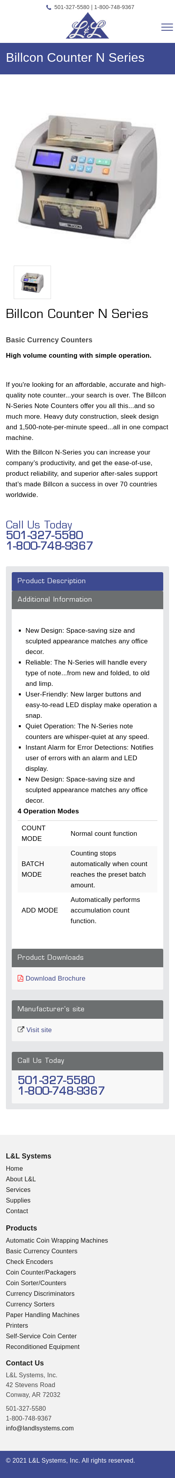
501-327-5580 (71, 7)
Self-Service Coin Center (41, 1336)
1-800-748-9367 (114, 7)
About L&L (21, 1179)
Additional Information (55, 600)
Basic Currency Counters (41, 1251)
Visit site (39, 1030)
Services (18, 1189)
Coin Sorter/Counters (36, 1283)
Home (14, 1168)
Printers (17, 1325)
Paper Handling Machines (43, 1315)
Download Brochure (56, 978)
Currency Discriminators (40, 1293)
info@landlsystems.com (40, 1428)
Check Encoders (29, 1261)
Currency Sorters (30, 1304)
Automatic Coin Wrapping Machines (57, 1240)
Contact (17, 1211)
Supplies (18, 1200)
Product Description (52, 581)
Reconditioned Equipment (43, 1346)
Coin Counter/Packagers (41, 1272)
